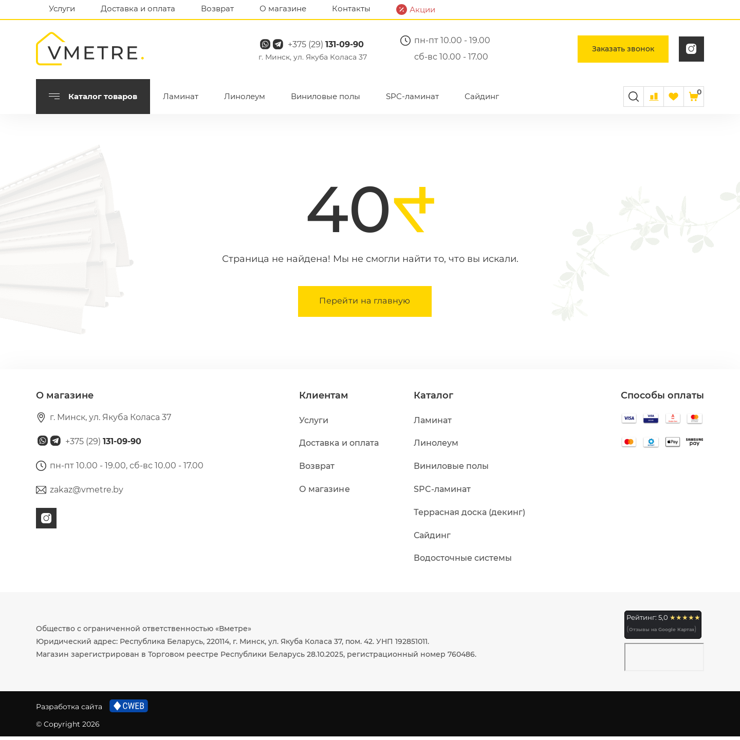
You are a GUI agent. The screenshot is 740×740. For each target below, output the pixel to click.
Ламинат (180, 100)
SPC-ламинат (412, 100)
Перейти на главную (365, 304)
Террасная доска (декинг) (469, 516)
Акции (415, 9)
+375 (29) (335, 46)
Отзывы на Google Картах (661, 633)
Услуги (62, 8)
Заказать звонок (623, 50)
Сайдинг (482, 100)
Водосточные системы (463, 561)
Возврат (217, 8)
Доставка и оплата (138, 8)
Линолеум (244, 100)
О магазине (283, 8)
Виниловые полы (325, 100)
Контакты (351, 8)
